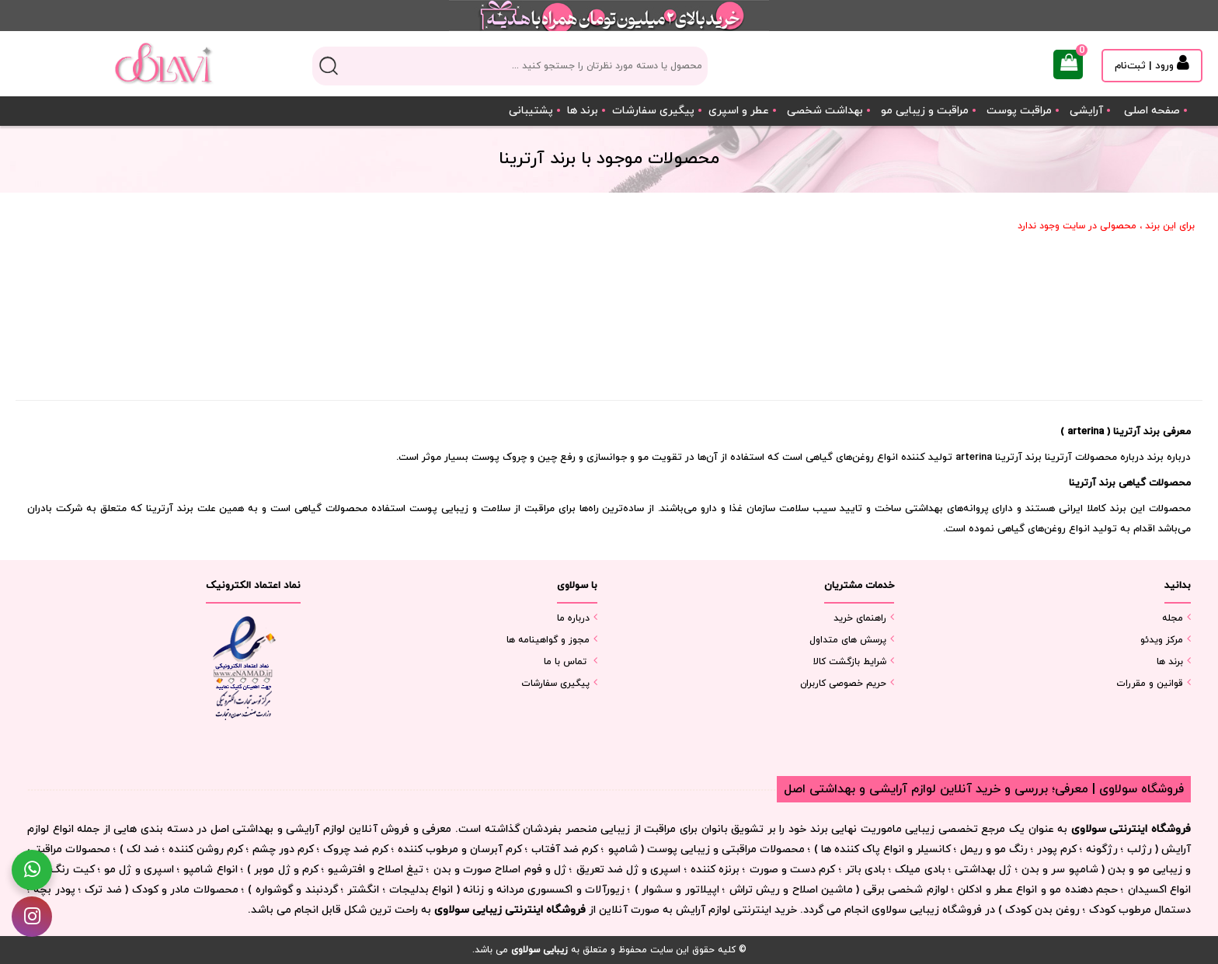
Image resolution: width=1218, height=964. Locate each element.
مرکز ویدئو (1161, 640)
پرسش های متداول (847, 640)
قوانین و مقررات (1149, 683)
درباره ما (573, 618)
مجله (1172, 618)
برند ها (582, 110)
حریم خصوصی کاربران (843, 683)
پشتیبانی (531, 110)
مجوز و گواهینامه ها (548, 640)
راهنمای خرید (859, 618)
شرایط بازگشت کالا (849, 662)
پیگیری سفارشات (653, 110)
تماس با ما (565, 662)
